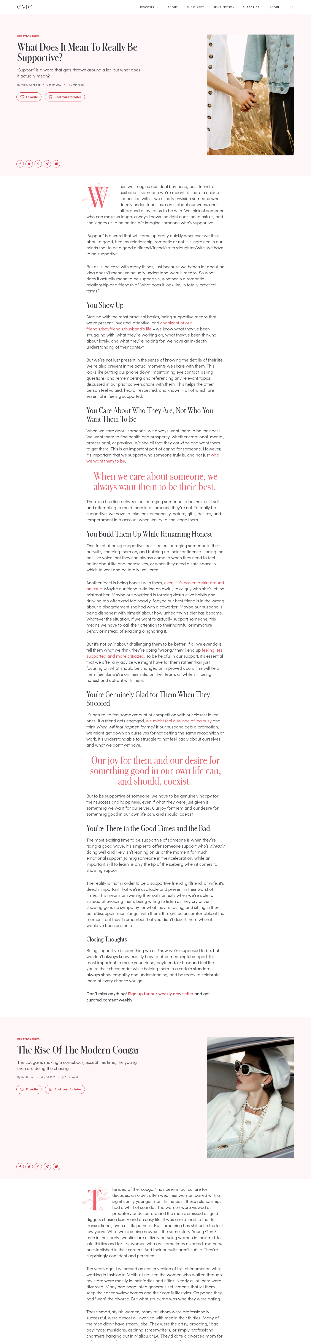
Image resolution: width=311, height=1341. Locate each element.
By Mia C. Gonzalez (28, 84)
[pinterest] (38, 163)
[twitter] (29, 163)
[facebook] (20, 163)
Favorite (29, 97)
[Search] (291, 7)
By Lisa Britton (25, 1077)
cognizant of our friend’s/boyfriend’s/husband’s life (139, 325)
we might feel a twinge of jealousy (179, 720)
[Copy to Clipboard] (56, 163)
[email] (47, 163)
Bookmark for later (65, 97)
